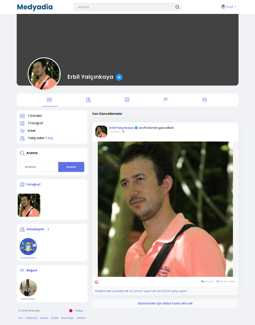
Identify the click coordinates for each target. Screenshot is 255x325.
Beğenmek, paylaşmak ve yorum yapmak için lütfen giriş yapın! (141, 291)
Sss (21, 318)
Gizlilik (54, 318)
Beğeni (31, 270)
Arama (71, 167)
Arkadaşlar (35, 229)
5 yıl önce (114, 132)
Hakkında (31, 318)
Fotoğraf (33, 185)
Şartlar (44, 318)
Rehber (81, 318)
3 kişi (49, 138)
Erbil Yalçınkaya (90, 77)
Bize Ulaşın (67, 318)
